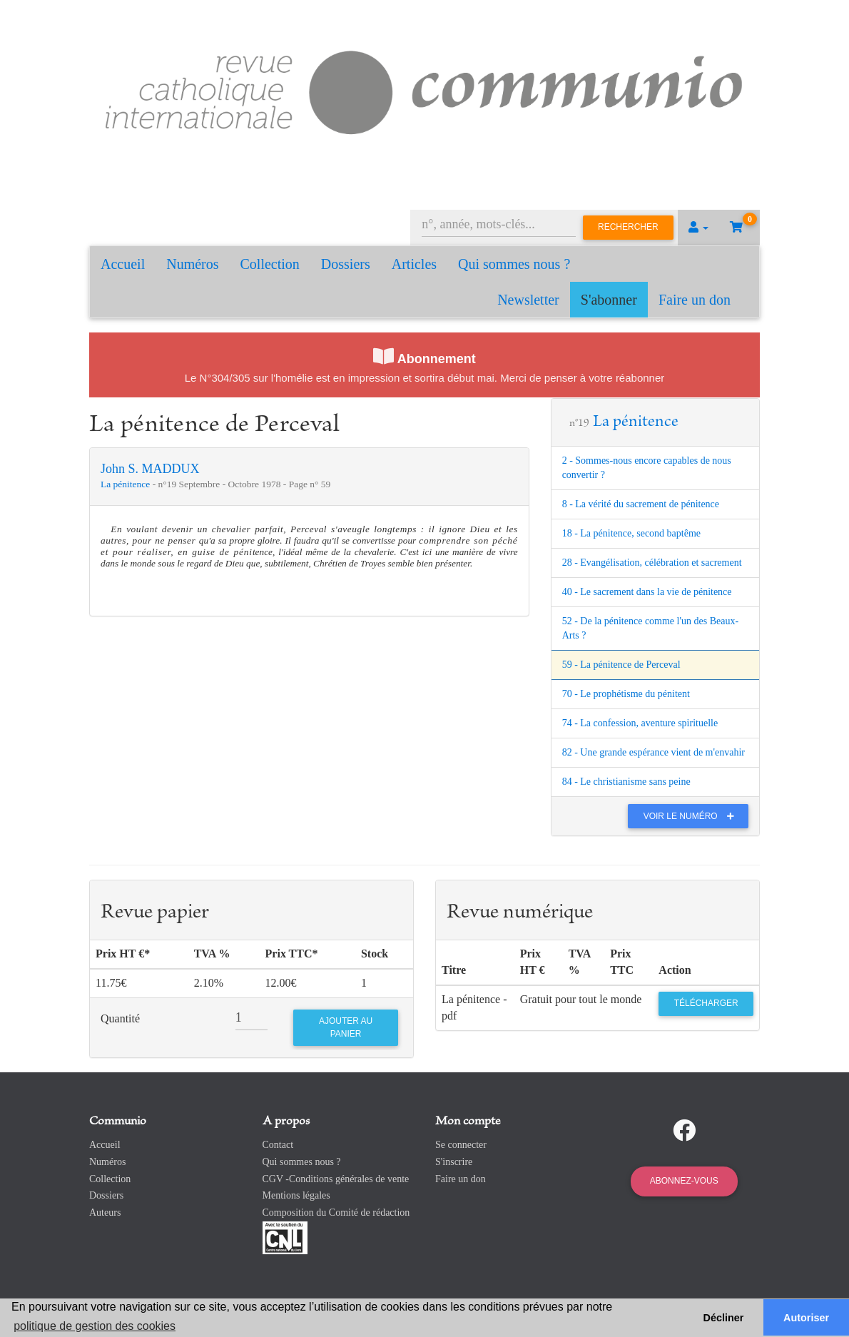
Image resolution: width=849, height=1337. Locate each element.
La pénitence (127, 484)
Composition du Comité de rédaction (336, 1212)
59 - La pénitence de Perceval (621, 664)
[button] (698, 227)
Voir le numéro (692, 816)
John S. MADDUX (150, 469)
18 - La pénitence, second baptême (631, 533)
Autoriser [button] (806, 1317)
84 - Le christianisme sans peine (626, 781)
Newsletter (528, 299)
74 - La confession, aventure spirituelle (640, 723)
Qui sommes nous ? (514, 264)
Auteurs (105, 1212)
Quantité (120, 1018)
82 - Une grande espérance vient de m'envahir (653, 752)
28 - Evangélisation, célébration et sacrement (652, 562)
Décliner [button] (723, 1317)
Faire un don (695, 299)
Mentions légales (296, 1195)
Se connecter (461, 1144)
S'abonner (609, 299)
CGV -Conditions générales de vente (336, 1179)
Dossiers (345, 264)
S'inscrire (453, 1161)
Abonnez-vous (684, 1181)
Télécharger (706, 1003)
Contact (278, 1144)
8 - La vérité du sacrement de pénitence (640, 504)
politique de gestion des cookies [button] (95, 1326)
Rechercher (628, 227)
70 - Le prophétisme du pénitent (626, 693)
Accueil (123, 264)
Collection (270, 264)
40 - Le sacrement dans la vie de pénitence (647, 591)
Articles (414, 264)
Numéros (192, 264)
